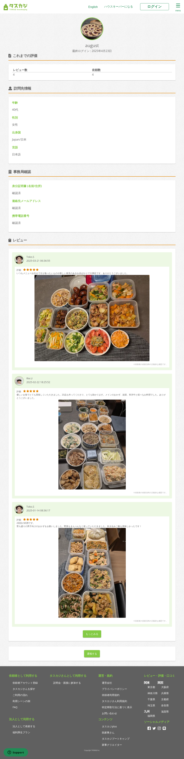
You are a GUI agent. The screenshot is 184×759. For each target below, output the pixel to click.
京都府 (165, 699)
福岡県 (151, 715)
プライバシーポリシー (114, 689)
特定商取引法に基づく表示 (117, 707)
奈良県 (165, 705)
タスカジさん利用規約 (114, 701)
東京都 (151, 687)
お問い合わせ (109, 713)
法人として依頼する (24, 726)
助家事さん (108, 732)
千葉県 (151, 699)
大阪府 (165, 687)
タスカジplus (109, 726)
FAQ (15, 707)
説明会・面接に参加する (67, 682)
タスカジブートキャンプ (116, 738)
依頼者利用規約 (110, 695)
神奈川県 (153, 693)
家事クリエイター (112, 744)
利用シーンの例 (21, 701)
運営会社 (107, 682)
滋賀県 (165, 711)
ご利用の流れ (20, 695)
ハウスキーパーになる (118, 6)
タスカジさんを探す (24, 689)
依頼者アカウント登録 (25, 682)
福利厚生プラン (21, 732)
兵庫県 (165, 693)
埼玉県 (151, 705)
